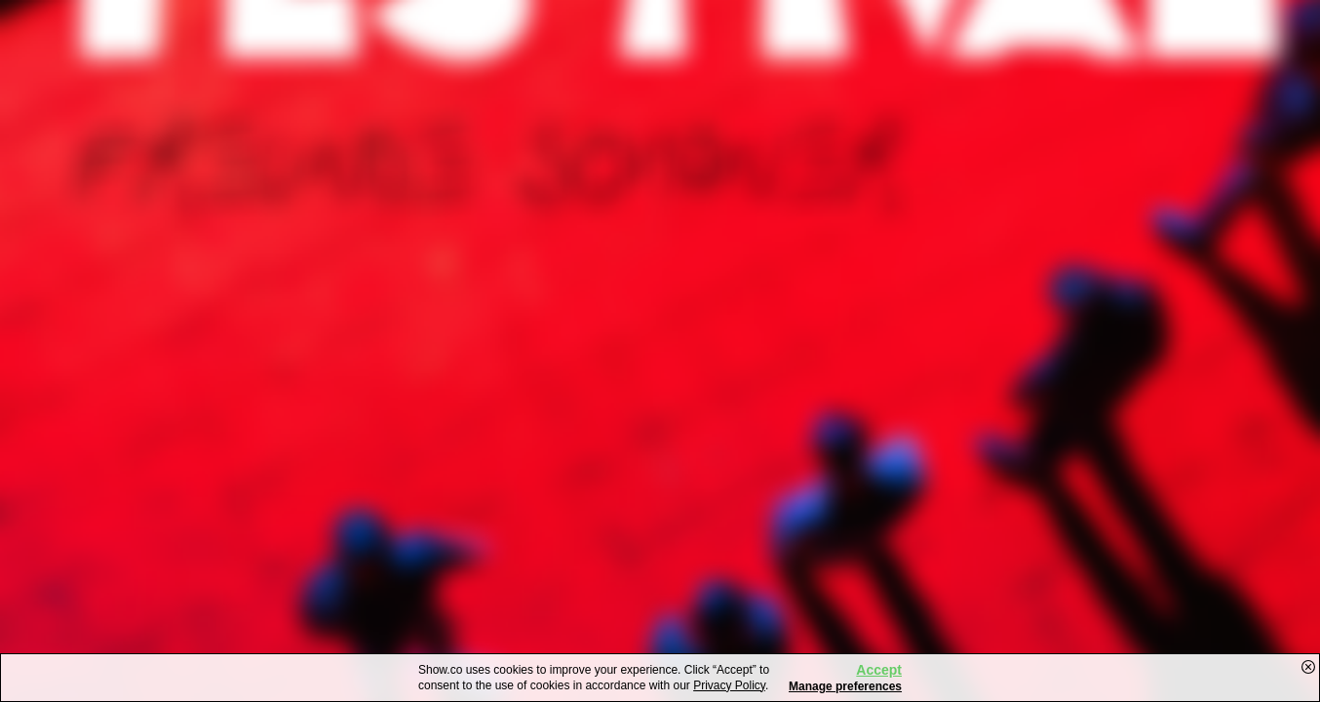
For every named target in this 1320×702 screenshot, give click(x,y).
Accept (879, 670)
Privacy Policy (729, 685)
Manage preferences (845, 686)
